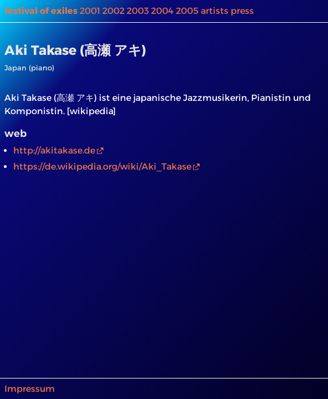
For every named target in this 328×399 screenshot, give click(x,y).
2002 (113, 11)
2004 (162, 11)
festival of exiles (40, 11)
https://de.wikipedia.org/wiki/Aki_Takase (102, 166)
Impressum (29, 388)
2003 (138, 11)
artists (214, 11)
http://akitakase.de (54, 150)
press (242, 11)
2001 (90, 11)
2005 (187, 11)
